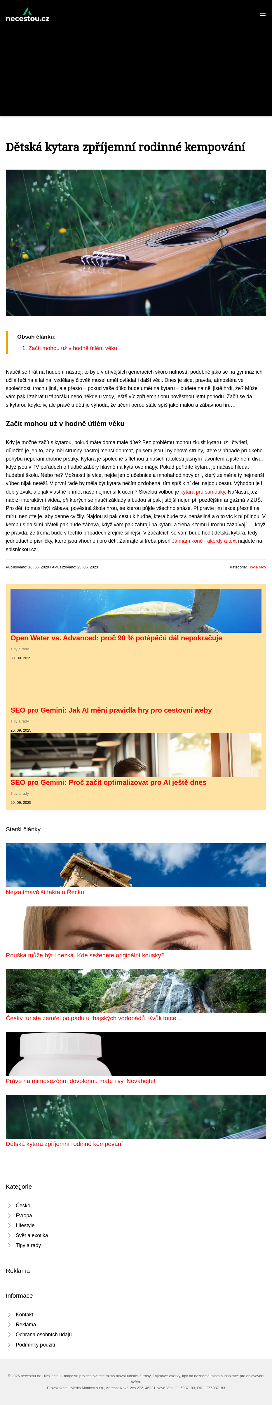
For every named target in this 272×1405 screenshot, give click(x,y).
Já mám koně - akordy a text (204, 541)
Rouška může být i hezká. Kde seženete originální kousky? (85, 955)
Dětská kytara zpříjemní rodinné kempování (64, 1143)
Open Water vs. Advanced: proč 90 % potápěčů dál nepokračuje (116, 638)
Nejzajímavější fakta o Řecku (45, 892)
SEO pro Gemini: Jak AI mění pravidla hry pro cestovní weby (111, 710)
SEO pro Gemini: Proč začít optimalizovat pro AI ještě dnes (108, 782)
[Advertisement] (136, 65)
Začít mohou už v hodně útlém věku (72, 348)
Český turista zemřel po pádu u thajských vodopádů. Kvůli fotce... (93, 1018)
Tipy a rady (257, 567)
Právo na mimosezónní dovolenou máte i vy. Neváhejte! (81, 1081)
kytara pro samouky (203, 492)
